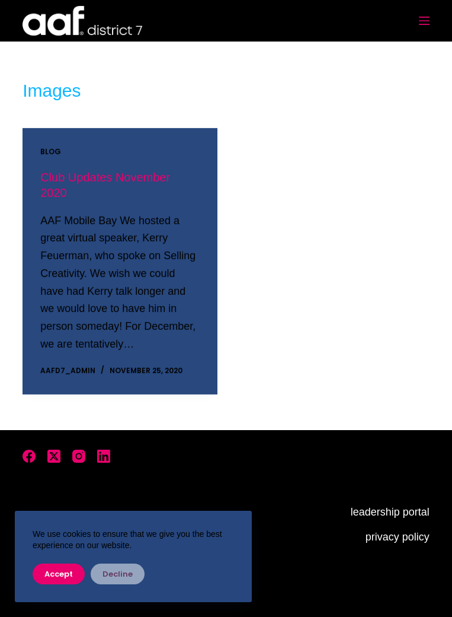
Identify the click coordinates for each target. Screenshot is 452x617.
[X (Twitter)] (53, 456)
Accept (58, 574)
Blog (50, 152)
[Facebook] (29, 456)
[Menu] (424, 20)
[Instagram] (78, 456)
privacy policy (397, 537)
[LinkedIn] (103, 456)
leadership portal (390, 512)
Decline (117, 574)
